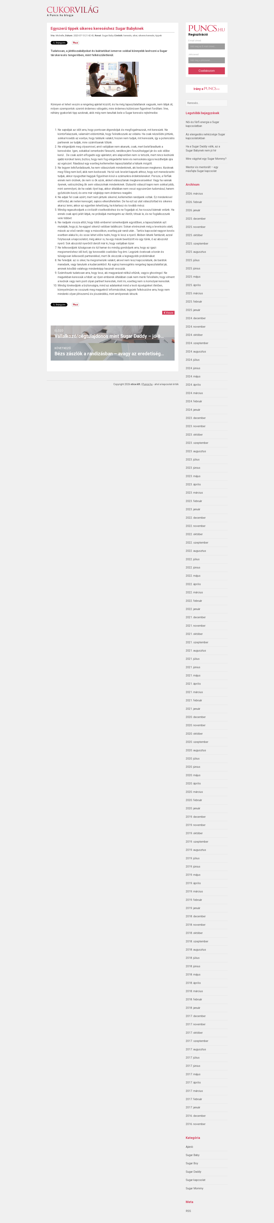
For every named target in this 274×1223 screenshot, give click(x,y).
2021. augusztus (196, 650)
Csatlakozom (207, 70)
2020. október (194, 733)
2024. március (194, 393)
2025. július (193, 260)
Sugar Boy (192, 1163)
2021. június (193, 667)
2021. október (194, 634)
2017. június (193, 1066)
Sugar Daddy (193, 1171)
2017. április (193, 1082)
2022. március (194, 592)
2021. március (194, 692)
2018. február (194, 999)
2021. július (193, 658)
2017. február (194, 1099)
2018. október (194, 933)
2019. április (193, 883)
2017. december (196, 1016)
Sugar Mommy (194, 1188)
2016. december (196, 1115)
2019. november (196, 825)
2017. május (193, 1074)
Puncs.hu (147, 384)
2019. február (194, 900)
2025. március (194, 293)
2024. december (196, 318)
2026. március (194, 193)
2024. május (193, 376)
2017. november (196, 1024)
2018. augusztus (196, 949)
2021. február (194, 700)
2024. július (193, 359)
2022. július (193, 559)
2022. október (194, 534)
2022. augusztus (196, 551)
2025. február (194, 301)
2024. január (193, 409)
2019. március (194, 891)
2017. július (193, 1057)
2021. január (193, 708)
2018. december (196, 916)
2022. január (193, 609)
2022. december (196, 517)
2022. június (193, 567)
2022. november (196, 526)
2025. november (196, 227)
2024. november (196, 326)
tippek (158, 35)
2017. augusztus (196, 1049)
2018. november (196, 924)
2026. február (194, 202)
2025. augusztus (196, 251)
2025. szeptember (197, 243)
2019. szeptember (197, 841)
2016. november (196, 1124)
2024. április (193, 384)
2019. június (193, 866)
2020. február (194, 800)
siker (135, 35)
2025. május (193, 276)
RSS (188, 1211)
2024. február (194, 401)
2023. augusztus (196, 451)
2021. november (196, 625)
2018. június (193, 966)
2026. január (193, 210)
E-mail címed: (194, 41)
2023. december (196, 418)
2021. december (196, 617)
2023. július (193, 459)
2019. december (196, 816)
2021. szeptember (197, 642)
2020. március (194, 792)
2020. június (193, 766)
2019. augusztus (196, 850)
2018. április (193, 983)
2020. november (196, 725)
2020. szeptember (197, 742)
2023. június (193, 467)
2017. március (194, 1091)
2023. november (196, 426)
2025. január (193, 310)
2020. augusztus (196, 750)
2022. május (193, 575)
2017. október (194, 1032)
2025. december (196, 218)
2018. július (193, 958)
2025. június (193, 268)
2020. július (193, 758)
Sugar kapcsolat (195, 1180)
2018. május (193, 974)
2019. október (194, 833)
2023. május (193, 476)
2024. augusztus (196, 351)
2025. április (193, 285)
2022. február (194, 600)
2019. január (193, 908)
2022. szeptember (197, 542)
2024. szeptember (197, 343)
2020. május (193, 775)
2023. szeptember (197, 443)
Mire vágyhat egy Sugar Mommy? (206, 158)
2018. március (194, 991)
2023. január (193, 509)
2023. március (194, 492)
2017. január (193, 1107)
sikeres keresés (146, 35)
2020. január (193, 808)
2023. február (194, 501)
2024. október (194, 335)
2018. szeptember (197, 941)
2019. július (193, 858)
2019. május (193, 874)
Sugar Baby (193, 1155)
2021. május (193, 675)
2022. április (193, 584)
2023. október (194, 434)
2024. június (193, 368)
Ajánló (189, 1147)
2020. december (196, 717)
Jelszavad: (193, 54)
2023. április (193, 484)
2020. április (193, 783)
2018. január (193, 1007)
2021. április (193, 683)
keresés (128, 35)
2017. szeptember (197, 1041)
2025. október (194, 235)
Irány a (207, 89)
